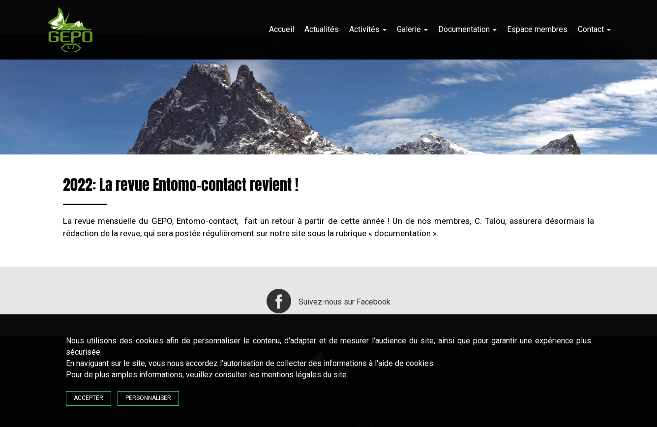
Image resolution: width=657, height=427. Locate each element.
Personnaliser (148, 398)
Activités (368, 29)
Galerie (412, 29)
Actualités (321, 29)
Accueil (281, 29)
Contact (594, 29)
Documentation (467, 29)
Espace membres (537, 29)
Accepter (88, 398)
